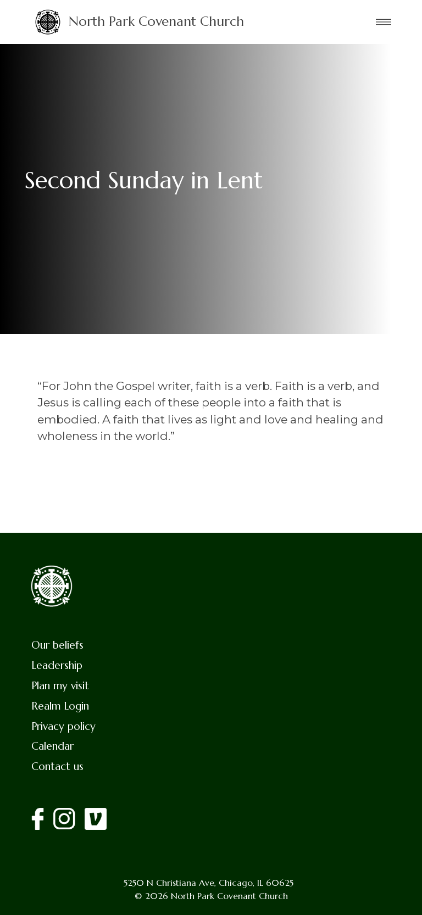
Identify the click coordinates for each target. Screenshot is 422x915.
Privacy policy (63, 726)
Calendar (52, 745)
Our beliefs (57, 644)
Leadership (56, 665)
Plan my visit (60, 685)
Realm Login (60, 705)
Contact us (57, 766)
